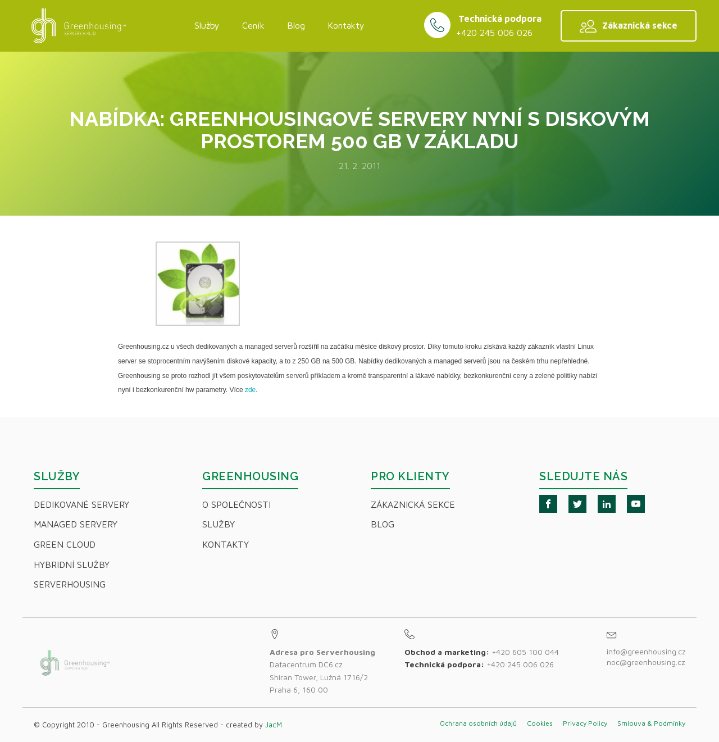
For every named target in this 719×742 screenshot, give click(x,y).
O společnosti (236, 504)
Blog (296, 25)
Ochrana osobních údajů (478, 723)
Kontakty (346, 25)
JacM (273, 724)
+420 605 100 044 (525, 652)
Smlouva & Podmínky (651, 723)
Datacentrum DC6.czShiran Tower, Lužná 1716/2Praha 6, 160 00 (322, 670)
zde (250, 390)
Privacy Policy (585, 723)
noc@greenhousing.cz (646, 662)
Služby (207, 25)
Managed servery (75, 524)
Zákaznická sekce (413, 504)
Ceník (253, 25)
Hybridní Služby (72, 564)
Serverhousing (70, 584)
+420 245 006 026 (494, 33)
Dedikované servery (81, 504)
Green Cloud (64, 544)
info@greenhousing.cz (647, 651)
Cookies (540, 723)
